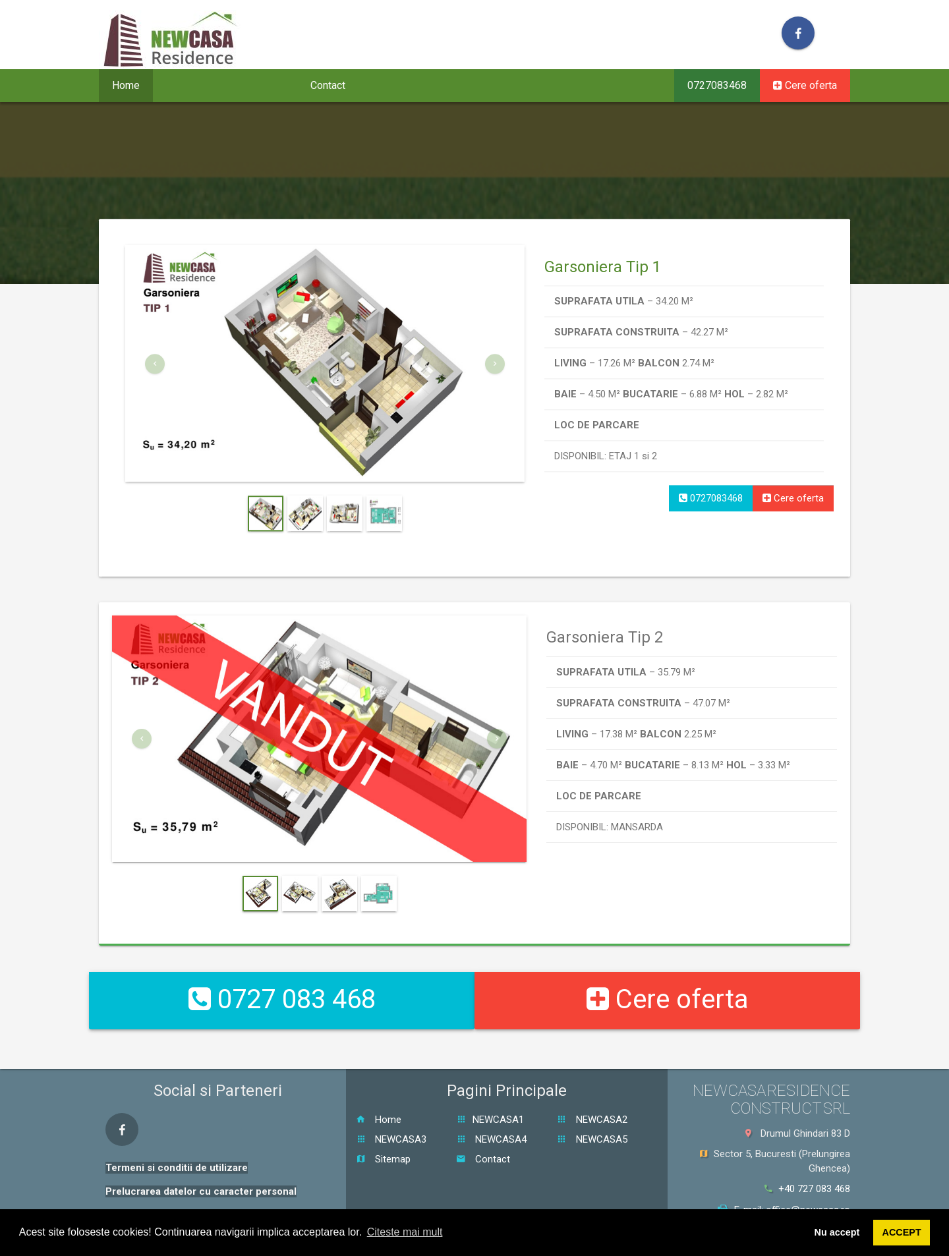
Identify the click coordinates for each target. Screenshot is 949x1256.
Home (126, 85)
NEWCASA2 (592, 1106)
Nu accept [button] (837, 1232)
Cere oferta (805, 85)
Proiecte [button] (191, 85)
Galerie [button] (263, 85)
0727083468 (717, 85)
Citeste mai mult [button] (405, 1232)
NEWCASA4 (491, 1125)
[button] (155, 412)
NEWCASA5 (592, 1125)
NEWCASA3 (391, 1125)
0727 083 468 (282, 992)
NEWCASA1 (490, 1106)
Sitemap (383, 1145)
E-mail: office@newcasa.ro (784, 1196)
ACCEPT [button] (901, 1232)
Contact (327, 85)
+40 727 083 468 (807, 1176)
